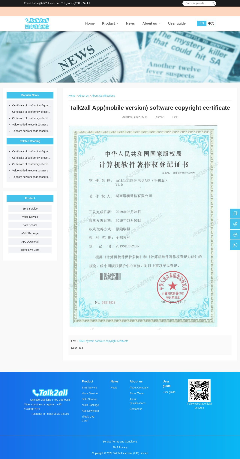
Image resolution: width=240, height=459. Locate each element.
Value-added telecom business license (32, 124)
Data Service (30, 225)
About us (83, 95)
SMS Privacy (120, 447)
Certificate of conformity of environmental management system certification (32, 118)
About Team (137, 393)
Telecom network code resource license (32, 130)
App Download (29, 241)
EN (202, 23)
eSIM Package (29, 233)
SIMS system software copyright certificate (103, 341)
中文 (211, 23)
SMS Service (30, 208)
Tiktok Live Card (30, 249)
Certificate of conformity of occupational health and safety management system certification (32, 111)
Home (90, 23)
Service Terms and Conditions (120, 441)
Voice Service (30, 216)
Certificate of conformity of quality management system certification (32, 105)
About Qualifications (103, 95)
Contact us (136, 408)
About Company (139, 387)
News (130, 23)
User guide (177, 23)
